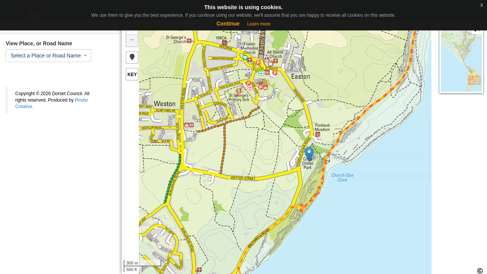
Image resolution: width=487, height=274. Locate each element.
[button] (132, 57)
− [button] (132, 40)
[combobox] (48, 55)
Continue (228, 24)
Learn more (259, 24)
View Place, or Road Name (39, 43)
